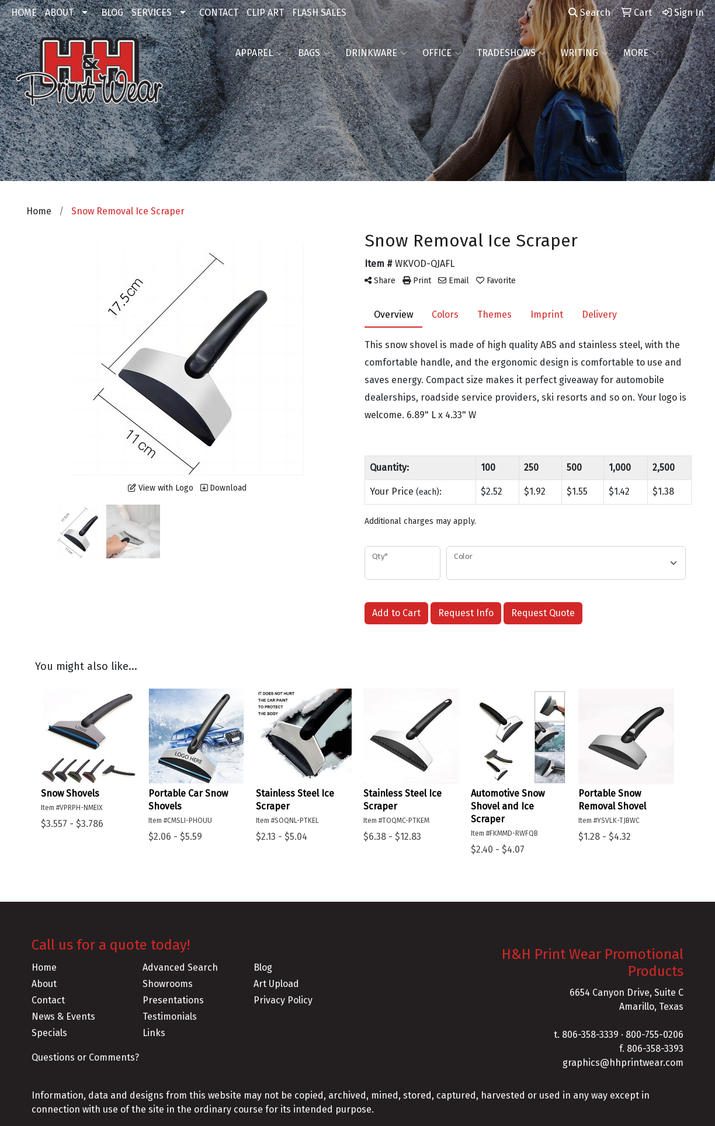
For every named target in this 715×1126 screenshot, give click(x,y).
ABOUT (59, 12)
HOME (24, 12)
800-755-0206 (654, 1034)
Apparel (259, 53)
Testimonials (170, 1016)
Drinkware (376, 53)
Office (441, 53)
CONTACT (218, 12)
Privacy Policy (283, 1000)
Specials (49, 1032)
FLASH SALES (319, 12)
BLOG (112, 12)
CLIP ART (265, 12)
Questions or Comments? (85, 1057)
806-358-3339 (590, 1034)
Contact (48, 1000)
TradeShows (511, 53)
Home (44, 967)
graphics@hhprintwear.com (623, 1062)
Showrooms (168, 983)
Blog (263, 967)
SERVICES (151, 12)
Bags (314, 53)
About (44, 983)
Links (154, 1032)
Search (589, 12)
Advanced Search (180, 967)
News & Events (63, 1016)
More (640, 53)
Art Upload (276, 983)
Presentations (173, 1000)
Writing (584, 53)
